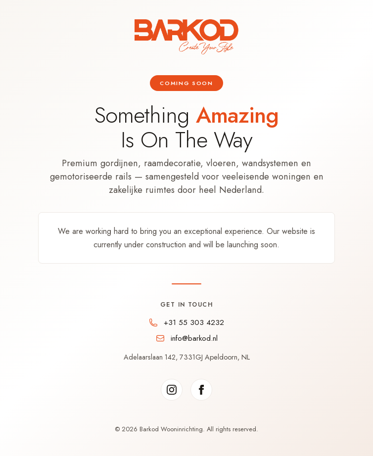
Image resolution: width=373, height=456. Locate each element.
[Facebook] (201, 390)
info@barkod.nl (194, 338)
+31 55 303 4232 (194, 322)
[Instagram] (172, 390)
